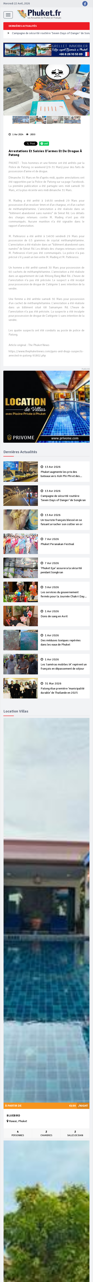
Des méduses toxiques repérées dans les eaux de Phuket (64, 640)
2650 (30, 134)
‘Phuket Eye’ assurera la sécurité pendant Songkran (64, 568)
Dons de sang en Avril (64, 614)
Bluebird (13, 1115)
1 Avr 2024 (16, 134)
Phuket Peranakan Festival (64, 541)
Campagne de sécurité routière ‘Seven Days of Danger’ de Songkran (64, 495)
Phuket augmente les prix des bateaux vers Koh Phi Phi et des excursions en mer (64, 471)
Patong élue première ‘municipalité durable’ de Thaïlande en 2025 (64, 688)
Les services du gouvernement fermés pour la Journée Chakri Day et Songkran (64, 592)
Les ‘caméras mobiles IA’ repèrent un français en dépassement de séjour (64, 664)
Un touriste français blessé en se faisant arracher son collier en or (64, 519)
